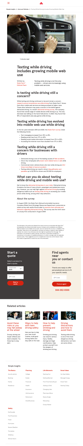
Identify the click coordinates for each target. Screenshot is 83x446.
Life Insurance (30, 393)
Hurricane (11, 423)
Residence (11, 385)
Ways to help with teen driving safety (32, 325)
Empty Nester (47, 404)
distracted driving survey (46, 109)
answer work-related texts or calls (50, 161)
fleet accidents (59, 159)
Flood (9, 419)
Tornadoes (11, 431)
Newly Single (47, 397)
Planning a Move (48, 393)
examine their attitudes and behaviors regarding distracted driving (40, 208)
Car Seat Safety (65, 374)
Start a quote (15, 283)
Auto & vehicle (12, 374)
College (28, 374)
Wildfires (10, 435)
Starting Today (65, 385)
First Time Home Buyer (50, 382)
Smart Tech (64, 382)
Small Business (30, 401)
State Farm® (22, 84)
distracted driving (51, 189)
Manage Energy (65, 378)
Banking (10, 378)
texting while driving (41, 191)
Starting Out (46, 374)
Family (10, 382)
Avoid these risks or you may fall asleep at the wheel (14, 326)
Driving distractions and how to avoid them (67, 326)
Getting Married (47, 378)
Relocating (46, 401)
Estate (27, 378)
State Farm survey (54, 130)
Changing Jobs (47, 389)
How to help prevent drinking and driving (49, 326)
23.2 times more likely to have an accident (43, 166)
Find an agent (61, 284)
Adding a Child (47, 385)
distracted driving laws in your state (40, 185)
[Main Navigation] (8, 3)
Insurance (28, 389)
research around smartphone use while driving (33, 103)
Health (28, 385)
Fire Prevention (12, 416)
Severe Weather (13, 427)
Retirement (29, 397)
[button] (76, 3)
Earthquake (11, 412)
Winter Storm (12, 438)
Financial (28, 382)
